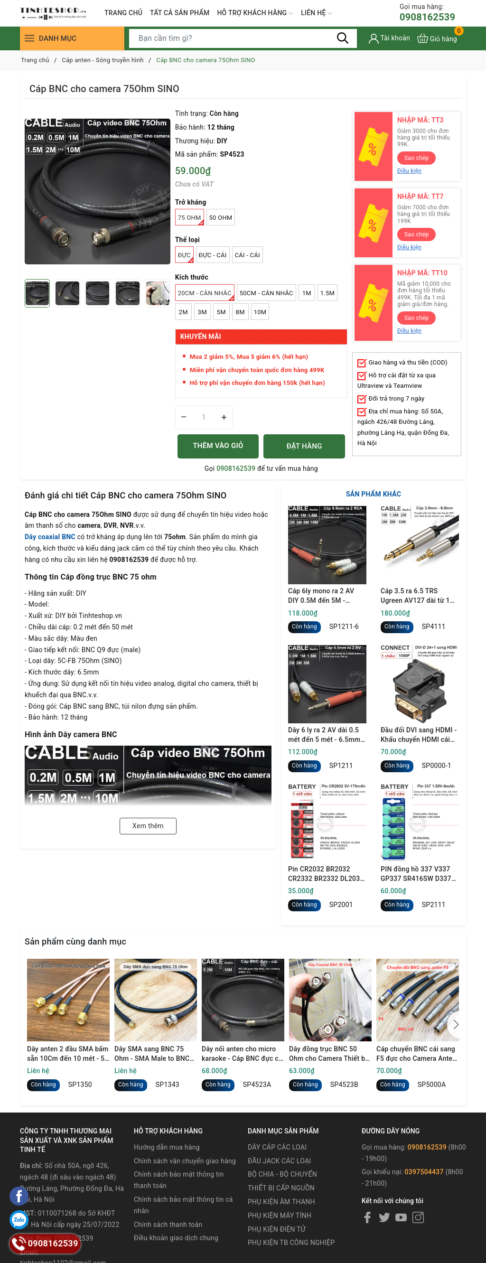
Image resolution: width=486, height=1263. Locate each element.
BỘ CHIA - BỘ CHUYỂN (282, 1174)
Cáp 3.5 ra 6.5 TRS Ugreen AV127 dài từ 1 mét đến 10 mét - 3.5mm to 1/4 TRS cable (419, 596)
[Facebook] (367, 1217)
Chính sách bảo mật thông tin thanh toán (179, 1179)
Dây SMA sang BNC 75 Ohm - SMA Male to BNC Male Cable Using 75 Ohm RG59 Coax (154, 1054)
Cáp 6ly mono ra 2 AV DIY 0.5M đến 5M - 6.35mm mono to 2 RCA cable (325, 596)
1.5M (327, 293)
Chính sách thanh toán (168, 1224)
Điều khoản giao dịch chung (176, 1238)
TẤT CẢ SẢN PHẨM (179, 13)
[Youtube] (401, 1217)
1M (306, 293)
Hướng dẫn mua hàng (167, 1147)
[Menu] (29, 38)
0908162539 (427, 12)
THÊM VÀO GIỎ (218, 445)
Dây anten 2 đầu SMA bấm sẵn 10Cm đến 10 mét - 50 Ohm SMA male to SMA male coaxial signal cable (68, 1054)
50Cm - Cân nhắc (266, 293)
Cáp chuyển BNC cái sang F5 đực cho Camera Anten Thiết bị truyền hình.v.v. (416, 1054)
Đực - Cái (213, 255)
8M (240, 312)
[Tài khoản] (389, 39)
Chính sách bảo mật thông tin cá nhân (183, 1205)
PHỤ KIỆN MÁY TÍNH (279, 1215)
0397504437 (424, 1172)
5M (221, 312)
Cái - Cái (247, 255)
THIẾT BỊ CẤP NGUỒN (281, 1188)
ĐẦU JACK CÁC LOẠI (279, 1161)
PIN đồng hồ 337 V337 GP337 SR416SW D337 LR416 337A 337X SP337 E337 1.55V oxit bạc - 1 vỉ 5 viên (419, 874)
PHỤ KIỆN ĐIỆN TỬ (277, 1229)
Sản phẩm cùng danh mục (75, 941)
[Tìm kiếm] (343, 38)
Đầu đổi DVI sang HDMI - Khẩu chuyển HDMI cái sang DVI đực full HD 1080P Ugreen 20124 (419, 735)
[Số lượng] (204, 417)
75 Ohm (191, 219)
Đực (186, 257)
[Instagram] (418, 1217)
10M (260, 312)
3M (202, 312)
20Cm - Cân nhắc (206, 295)
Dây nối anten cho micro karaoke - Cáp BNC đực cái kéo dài (243, 1054)
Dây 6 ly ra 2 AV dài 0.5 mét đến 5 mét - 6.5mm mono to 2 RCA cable (324, 735)
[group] (97, 191)
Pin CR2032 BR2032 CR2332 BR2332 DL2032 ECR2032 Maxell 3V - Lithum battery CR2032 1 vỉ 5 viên (326, 874)
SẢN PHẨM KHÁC (373, 494)
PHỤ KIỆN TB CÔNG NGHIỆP (291, 1242)
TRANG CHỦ (123, 13)
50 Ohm (221, 217)
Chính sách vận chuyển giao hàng (185, 1161)
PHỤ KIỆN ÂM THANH (281, 1202)
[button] (454, 1024)
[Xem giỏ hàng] (437, 38)
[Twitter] (384, 1217)
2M (183, 312)
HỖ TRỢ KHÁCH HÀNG (255, 13)
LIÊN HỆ (316, 13)
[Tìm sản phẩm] (243, 38)
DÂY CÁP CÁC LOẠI (277, 1147)
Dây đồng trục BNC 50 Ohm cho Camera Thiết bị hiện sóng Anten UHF (328, 1054)
